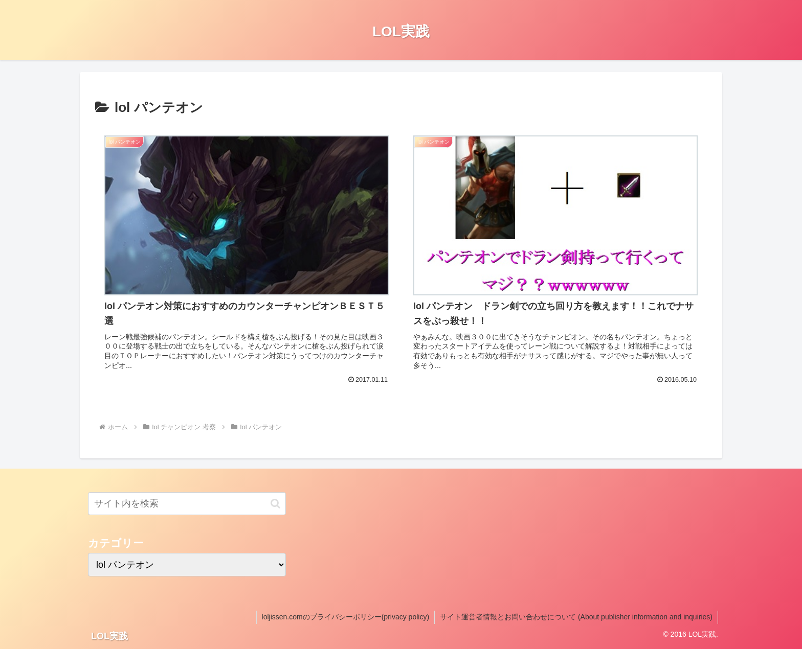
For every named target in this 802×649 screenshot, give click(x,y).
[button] (275, 503)
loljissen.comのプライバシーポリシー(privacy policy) (346, 617)
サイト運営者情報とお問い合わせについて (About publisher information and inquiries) (576, 617)
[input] (187, 503)
